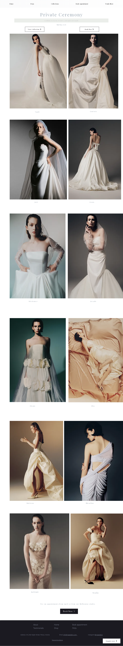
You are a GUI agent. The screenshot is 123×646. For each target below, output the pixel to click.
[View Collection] (34, 29)
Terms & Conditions (57, 640)
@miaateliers (99, 635)
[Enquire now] (111, 640)
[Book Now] (89, 29)
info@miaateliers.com (70, 635)
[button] (55, 4)
